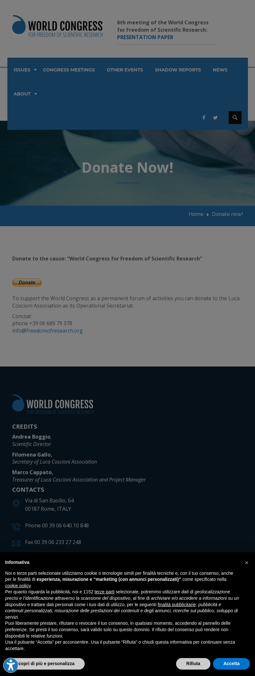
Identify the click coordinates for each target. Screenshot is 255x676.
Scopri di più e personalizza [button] (44, 663)
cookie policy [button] (17, 585)
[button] (247, 562)
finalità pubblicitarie (176, 604)
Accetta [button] (231, 663)
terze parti (105, 591)
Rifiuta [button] (193, 663)
